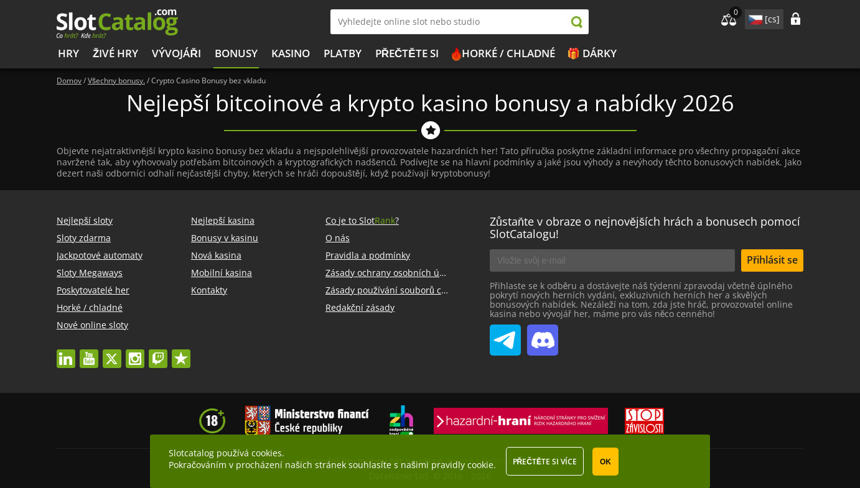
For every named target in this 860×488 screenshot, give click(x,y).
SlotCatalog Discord (542, 335)
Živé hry (115, 53)
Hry (68, 53)
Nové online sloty (92, 325)
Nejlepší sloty (85, 220)
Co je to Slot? (362, 220)
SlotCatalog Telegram (505, 335)
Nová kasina (216, 255)
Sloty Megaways (90, 273)
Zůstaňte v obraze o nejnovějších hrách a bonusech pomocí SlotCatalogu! (645, 227)
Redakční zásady (360, 307)
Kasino (290, 53)
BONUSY (236, 53)
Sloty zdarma (84, 238)
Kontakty (209, 290)
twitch (158, 352)
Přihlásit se (772, 260)
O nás (337, 238)
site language (754, 17)
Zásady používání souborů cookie (394, 290)
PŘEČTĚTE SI (407, 53)
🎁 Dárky (592, 53)
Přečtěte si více (545, 461)
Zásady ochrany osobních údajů (391, 273)
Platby (343, 53)
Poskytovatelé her (93, 290)
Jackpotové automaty (100, 255)
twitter (112, 352)
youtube (89, 352)
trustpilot (181, 352)
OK (605, 462)
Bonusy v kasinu (224, 238)
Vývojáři (176, 53)
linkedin (66, 352)
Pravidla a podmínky (367, 255)
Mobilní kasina (221, 273)
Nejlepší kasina (223, 220)
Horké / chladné (508, 53)
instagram (135, 352)
